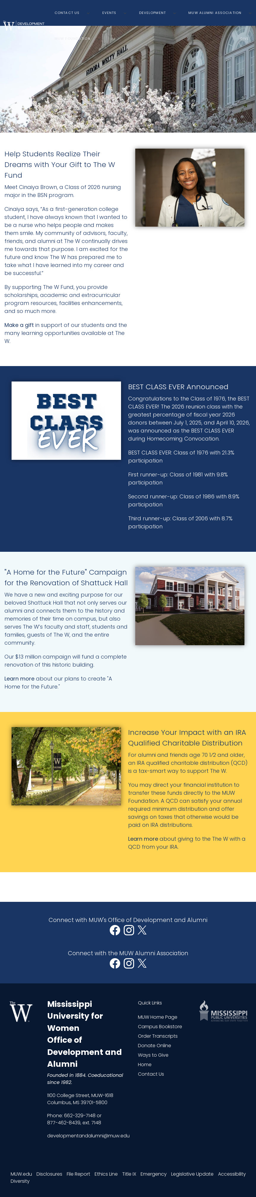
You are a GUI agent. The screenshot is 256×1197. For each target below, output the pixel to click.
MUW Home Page (157, 1017)
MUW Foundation (72, 38)
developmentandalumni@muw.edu (88, 1135)
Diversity (20, 1181)
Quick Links (150, 1002)
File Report (78, 1174)
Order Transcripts (158, 1036)
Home (145, 1064)
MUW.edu (21, 1174)
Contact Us (67, 12)
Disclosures (49, 1174)
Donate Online (154, 1045)
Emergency (154, 1174)
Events (109, 12)
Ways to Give (153, 1055)
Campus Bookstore (160, 1026)
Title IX (129, 1174)
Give (244, 38)
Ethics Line (106, 1174)
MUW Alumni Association (214, 12)
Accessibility (232, 1174)
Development (152, 12)
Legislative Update (192, 1174)
